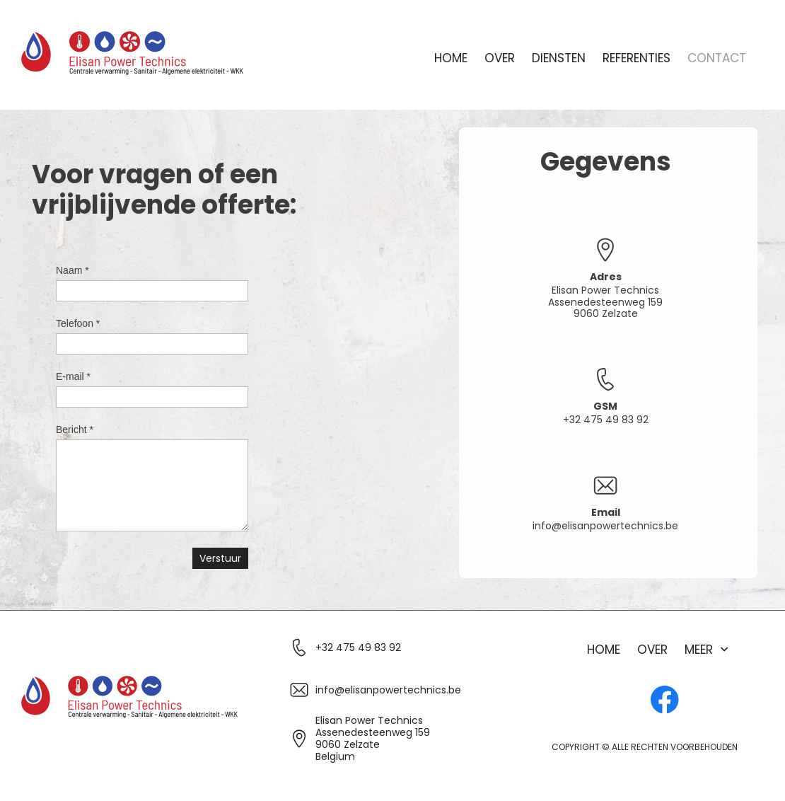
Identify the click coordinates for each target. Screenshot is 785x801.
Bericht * (74, 429)
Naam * (72, 270)
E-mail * (73, 376)
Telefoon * (78, 323)
